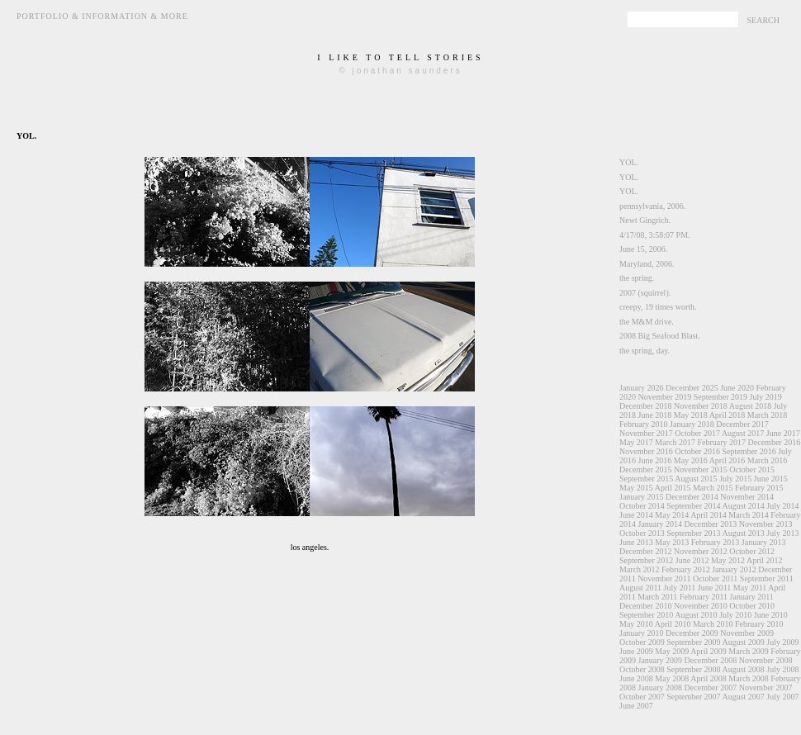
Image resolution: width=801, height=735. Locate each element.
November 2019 (665, 396)
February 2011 (704, 596)
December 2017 (742, 424)
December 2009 (692, 633)
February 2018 (643, 424)
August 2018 (750, 405)
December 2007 (711, 687)
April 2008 (708, 678)
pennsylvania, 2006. (652, 206)
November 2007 (766, 687)
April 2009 (708, 651)
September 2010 (646, 614)
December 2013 (711, 524)
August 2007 (743, 696)
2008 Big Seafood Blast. (659, 335)
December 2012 (645, 551)
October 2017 (697, 433)
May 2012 (728, 560)
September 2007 (693, 696)
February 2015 (759, 487)
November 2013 (766, 524)
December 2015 (645, 469)
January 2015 (641, 496)
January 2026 (641, 387)
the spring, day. (644, 350)
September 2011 (767, 578)
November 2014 (747, 496)
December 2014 (692, 496)
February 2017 (721, 442)
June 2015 (771, 478)
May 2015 (636, 487)
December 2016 (774, 442)
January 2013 (764, 542)
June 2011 (714, 587)
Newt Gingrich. (645, 220)
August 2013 (743, 533)
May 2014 (672, 514)
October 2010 (752, 605)
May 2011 (749, 587)
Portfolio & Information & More (102, 16)
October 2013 (642, 533)
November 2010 (701, 605)
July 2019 (765, 396)
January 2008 (660, 687)
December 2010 (645, 605)
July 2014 (782, 505)
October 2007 (642, 696)
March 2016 (767, 460)
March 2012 (639, 569)
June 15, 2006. (643, 249)
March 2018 (767, 415)
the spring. (636, 277)
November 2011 (663, 578)
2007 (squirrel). (645, 292)
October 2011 (715, 578)
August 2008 (743, 669)
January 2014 (660, 524)
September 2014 (693, 505)
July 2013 (782, 533)
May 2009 (672, 651)
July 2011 (680, 587)
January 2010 (641, 633)
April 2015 (673, 487)
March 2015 (713, 487)
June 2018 (655, 415)
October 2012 (752, 551)
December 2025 (692, 387)
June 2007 (636, 705)
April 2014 (708, 514)
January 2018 (692, 424)
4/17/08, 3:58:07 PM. (654, 234)
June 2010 (771, 614)
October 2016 (697, 451)
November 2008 (766, 660)
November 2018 (701, 405)
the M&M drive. (646, 321)
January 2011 (752, 596)
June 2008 (636, 678)
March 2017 (675, 442)
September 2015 (646, 478)
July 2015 (735, 478)
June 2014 (636, 514)
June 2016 (655, 460)
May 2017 (636, 442)
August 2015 (696, 478)
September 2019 (720, 396)
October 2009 (642, 642)
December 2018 (645, 405)
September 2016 (748, 451)
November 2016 (646, 451)
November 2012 (701, 551)
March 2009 (748, 651)
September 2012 (646, 560)
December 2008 (711, 660)
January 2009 (660, 660)
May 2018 (691, 415)
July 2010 (735, 614)
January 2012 (734, 569)
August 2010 (696, 614)
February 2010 (759, 623)
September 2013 (693, 533)
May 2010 (636, 623)
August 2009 (743, 642)
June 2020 (737, 387)
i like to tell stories (400, 57)
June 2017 (783, 433)
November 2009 (747, 633)
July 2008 (782, 669)
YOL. (628, 162)
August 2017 (743, 433)
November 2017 (646, 433)
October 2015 (752, 469)
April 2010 (673, 623)
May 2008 (672, 678)
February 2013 (715, 542)
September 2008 (693, 669)
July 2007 (782, 696)
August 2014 (743, 505)
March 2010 (713, 623)
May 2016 (691, 460)
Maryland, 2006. (646, 263)
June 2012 (692, 560)
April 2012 (764, 560)
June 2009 (636, 651)
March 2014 (748, 514)
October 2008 (642, 669)
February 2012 (685, 569)
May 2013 (672, 542)
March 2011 (657, 596)
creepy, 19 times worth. (658, 306)
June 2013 (636, 542)
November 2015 (701, 469)
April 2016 (727, 460)
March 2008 (748, 678)
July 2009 (782, 642)
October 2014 (642, 505)
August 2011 (640, 587)
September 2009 (693, 642)
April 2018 (727, 415)
